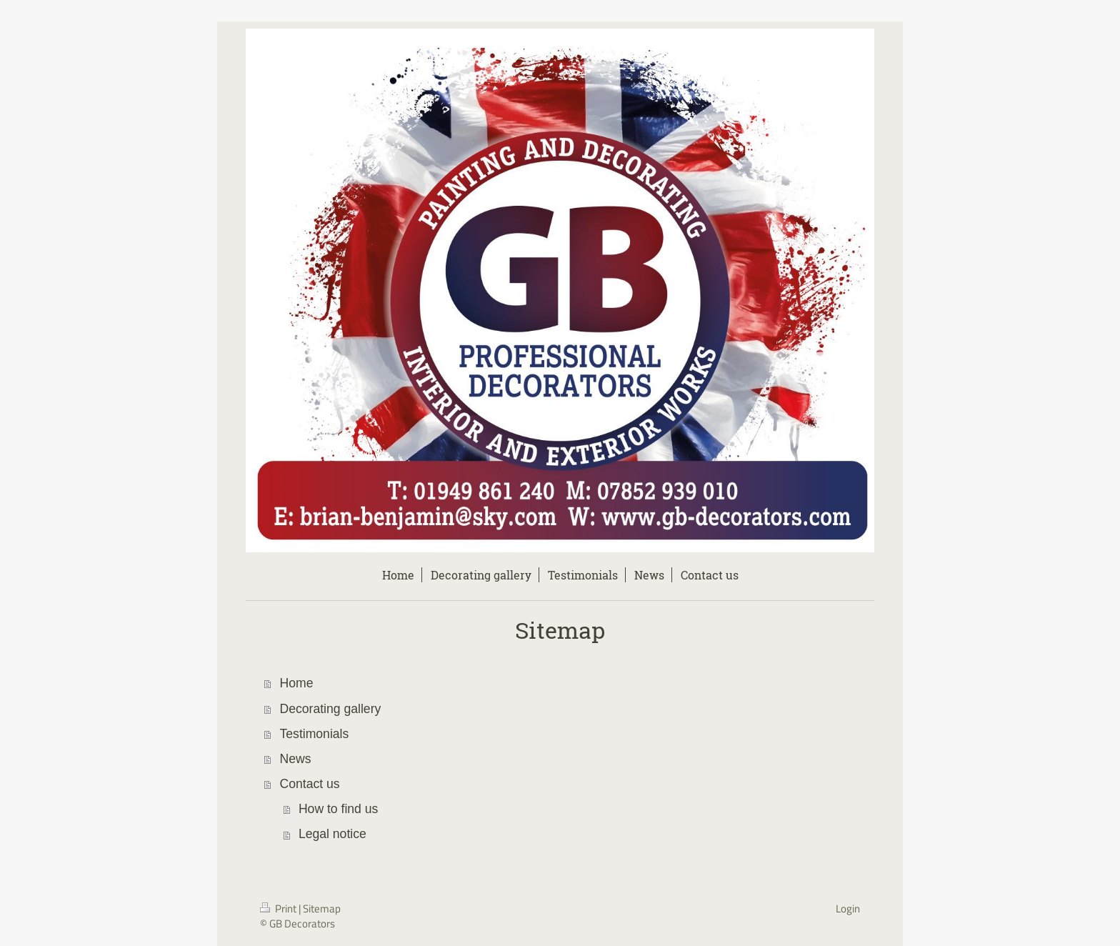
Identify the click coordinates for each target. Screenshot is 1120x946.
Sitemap (322, 908)
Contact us (310, 784)
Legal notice (332, 834)
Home (297, 683)
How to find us (338, 809)
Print (279, 908)
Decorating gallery (330, 709)
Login (848, 908)
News (295, 759)
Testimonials (314, 734)
